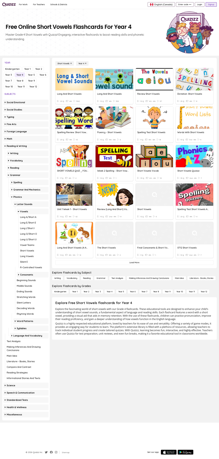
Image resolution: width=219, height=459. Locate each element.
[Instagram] (56, 452)
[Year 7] (144, 291)
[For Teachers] (39, 4)
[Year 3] (98, 291)
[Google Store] (185, 452)
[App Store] (169, 452)
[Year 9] (167, 291)
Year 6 (43, 74)
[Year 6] (133, 291)
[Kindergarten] (60, 291)
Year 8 (20, 80)
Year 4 (19, 74)
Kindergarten (12, 69)
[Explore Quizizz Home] (9, 4)
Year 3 (8, 74)
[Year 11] (191, 291)
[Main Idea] (179, 278)
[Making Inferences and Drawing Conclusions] (149, 278)
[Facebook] (51, 452)
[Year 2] (86, 291)
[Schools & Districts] (58, 4)
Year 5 (31, 74)
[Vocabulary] (72, 278)
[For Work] (23, 4)
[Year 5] (121, 291)
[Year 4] (82, 63)
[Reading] (87, 278)
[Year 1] (75, 291)
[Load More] (134, 262)
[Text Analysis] (117, 278)
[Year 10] (179, 291)
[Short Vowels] (64, 63)
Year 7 (8, 80)
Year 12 (33, 86)
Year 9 (31, 80)
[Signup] (211, 4)
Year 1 (27, 69)
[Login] (199, 4)
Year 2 (38, 69)
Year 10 (9, 86)
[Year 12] (204, 291)
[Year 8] (156, 291)
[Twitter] (46, 452)
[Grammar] (101, 278)
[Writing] (57, 278)
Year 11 (21, 86)
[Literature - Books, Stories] (201, 278)
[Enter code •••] (185, 4)
